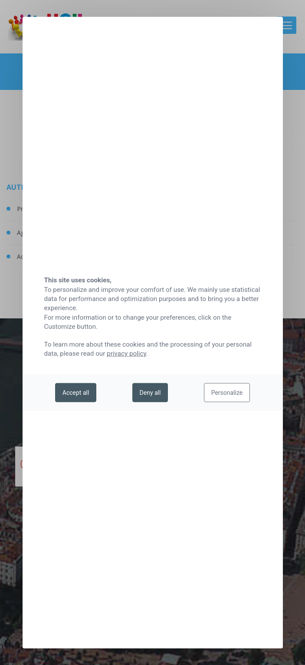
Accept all (75, 392)
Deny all (150, 392)
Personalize (227, 392)
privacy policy (126, 353)
